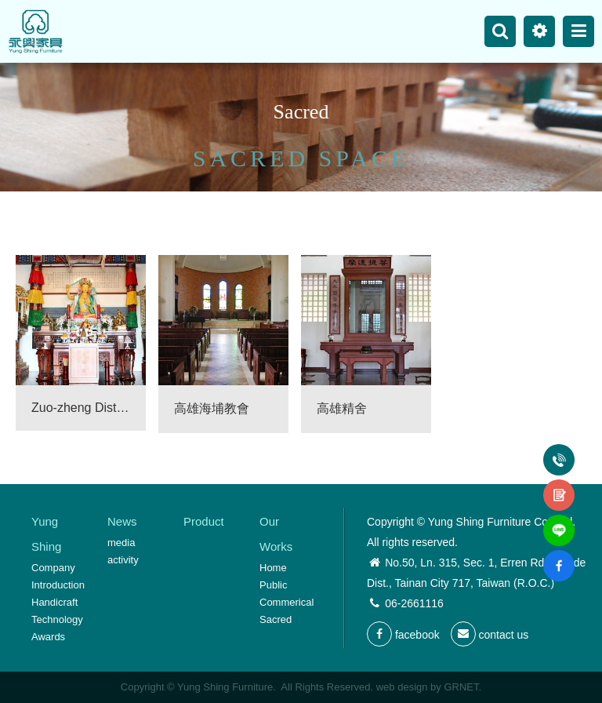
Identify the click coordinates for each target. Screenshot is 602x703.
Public (273, 585)
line (559, 521)
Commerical (286, 602)
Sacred (275, 619)
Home (273, 568)
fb (559, 556)
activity (123, 560)
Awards (48, 637)
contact (559, 485)
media (121, 542)
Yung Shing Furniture (35, 31)
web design (402, 687)
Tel (559, 450)
